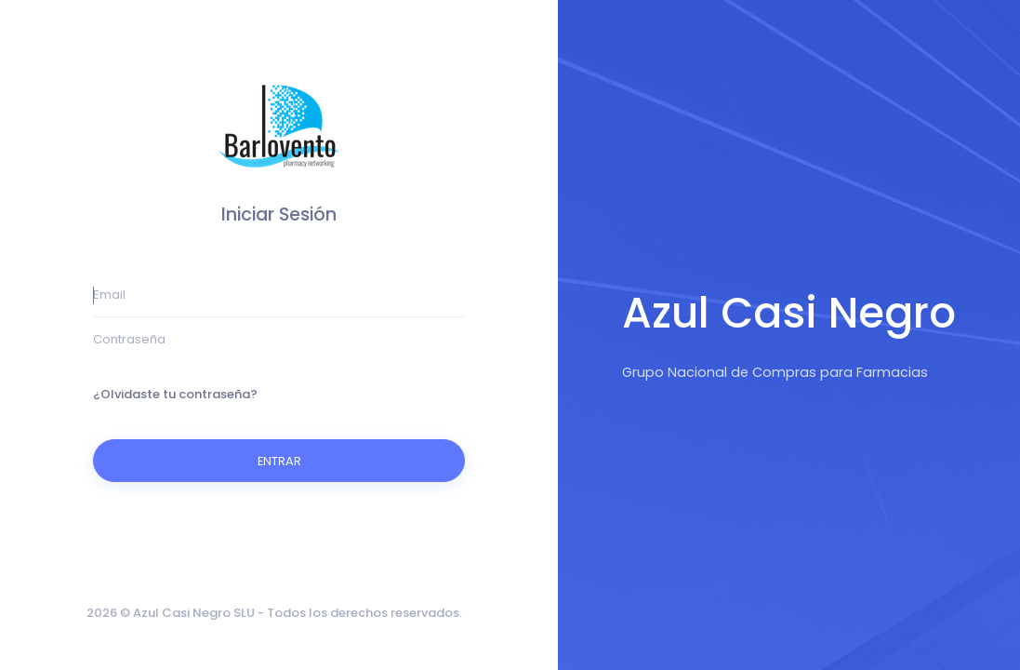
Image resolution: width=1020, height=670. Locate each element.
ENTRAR (279, 461)
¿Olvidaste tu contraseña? (175, 394)
